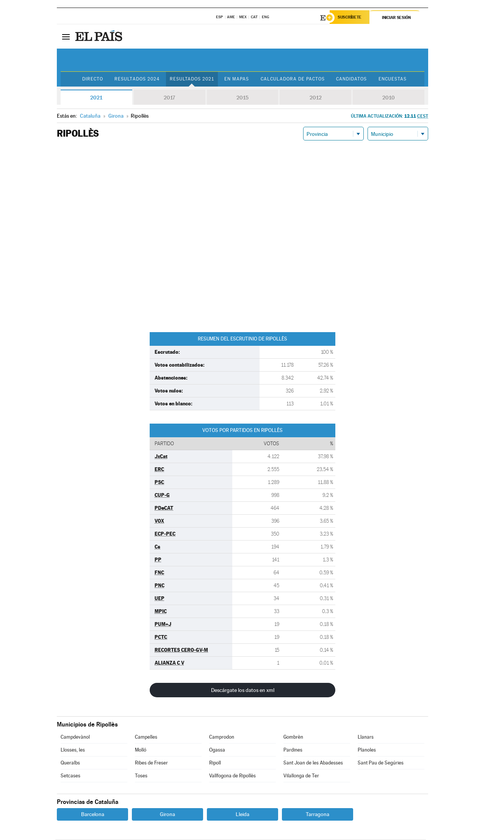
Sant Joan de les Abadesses (313, 763)
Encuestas (396, 79)
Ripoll (215, 763)
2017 (169, 98)
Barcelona (92, 815)
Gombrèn (293, 737)
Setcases (70, 776)
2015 (242, 98)
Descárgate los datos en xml (242, 690)
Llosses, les (73, 750)
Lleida (242, 815)
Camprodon (221, 737)
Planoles (367, 750)
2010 (388, 98)
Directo (89, 79)
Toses (141, 776)
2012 (316, 98)
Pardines (292, 750)
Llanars (366, 737)
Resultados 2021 (190, 79)
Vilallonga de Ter (301, 776)
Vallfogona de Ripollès (232, 776)
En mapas (236, 79)
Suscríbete (351, 17)
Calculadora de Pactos (293, 79)
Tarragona (317, 815)
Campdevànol (75, 737)
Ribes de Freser (151, 763)
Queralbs (70, 763)
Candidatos (353, 79)
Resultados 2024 (135, 79)
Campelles (146, 737)
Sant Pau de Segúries (381, 763)
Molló (140, 750)
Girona (167, 815)
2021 (96, 98)
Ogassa (217, 750)
